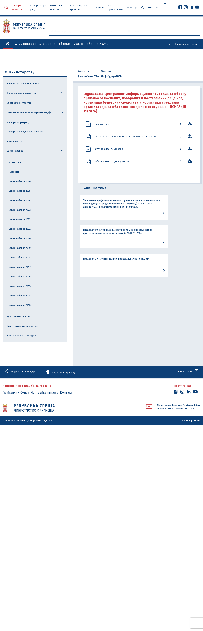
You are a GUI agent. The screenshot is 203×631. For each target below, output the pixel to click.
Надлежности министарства (23, 83)
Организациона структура (21, 92)
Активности (87, 34)
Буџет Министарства (18, 316)
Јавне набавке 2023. (20, 209)
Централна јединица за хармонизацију (29, 112)
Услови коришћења (191, 420)
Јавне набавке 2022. (20, 219)
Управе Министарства (19, 102)
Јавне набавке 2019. (20, 247)
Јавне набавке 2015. (20, 286)
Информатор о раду (18, 122)
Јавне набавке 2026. (20, 181)
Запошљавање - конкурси (21, 335)
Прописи (134, 34)
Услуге (156, 34)
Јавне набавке (58, 44)
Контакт (76, 393)
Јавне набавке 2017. (20, 267)
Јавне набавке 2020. (20, 238)
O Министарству (62, 34)
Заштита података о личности (24, 326)
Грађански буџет (16, 393)
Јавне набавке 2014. (20, 295)
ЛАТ (157, 7)
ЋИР (149, 7)
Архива (100, 7)
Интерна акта (14, 141)
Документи (111, 34)
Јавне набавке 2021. (20, 228)
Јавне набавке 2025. (20, 190)
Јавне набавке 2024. (20, 200)
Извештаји (15, 162)
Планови (14, 171)
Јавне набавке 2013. (20, 305)
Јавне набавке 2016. (20, 276)
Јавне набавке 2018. (20, 257)
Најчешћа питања (50, 393)
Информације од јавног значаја (25, 131)
